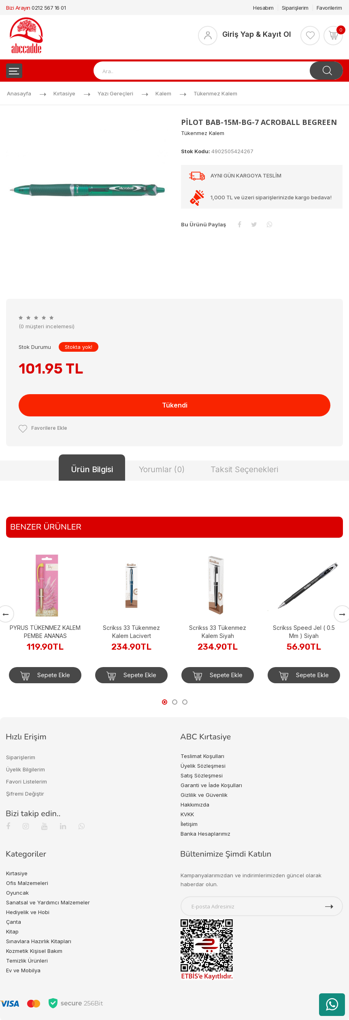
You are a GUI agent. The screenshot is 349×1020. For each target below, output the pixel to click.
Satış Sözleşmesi (202, 775)
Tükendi (174, 405)
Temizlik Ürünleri (27, 960)
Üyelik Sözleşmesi (203, 765)
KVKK (187, 814)
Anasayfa (19, 93)
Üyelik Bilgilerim (25, 769)
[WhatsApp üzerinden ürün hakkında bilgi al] (332, 1004)
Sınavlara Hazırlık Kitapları (38, 941)
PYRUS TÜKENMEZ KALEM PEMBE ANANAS (45, 631)
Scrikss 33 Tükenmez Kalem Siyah (217, 631)
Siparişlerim (295, 7)
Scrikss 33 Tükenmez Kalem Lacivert (131, 631)
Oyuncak (17, 892)
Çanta (13, 922)
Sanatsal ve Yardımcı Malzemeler (48, 902)
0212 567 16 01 (49, 7)
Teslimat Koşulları (202, 756)
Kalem (163, 93)
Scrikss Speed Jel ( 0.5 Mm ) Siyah (304, 631)
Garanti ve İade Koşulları (211, 785)
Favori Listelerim (26, 781)
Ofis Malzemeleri (27, 883)
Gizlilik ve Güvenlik (204, 795)
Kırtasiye (64, 93)
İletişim (189, 824)
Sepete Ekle (45, 676)
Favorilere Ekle (43, 428)
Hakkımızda (195, 804)
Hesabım (263, 7)
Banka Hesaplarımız (205, 833)
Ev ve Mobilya (23, 970)
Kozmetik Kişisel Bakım (34, 951)
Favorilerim (329, 7)
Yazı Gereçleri (115, 93)
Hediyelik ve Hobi (27, 912)
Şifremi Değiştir (25, 793)
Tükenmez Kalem (215, 93)
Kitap (12, 931)
